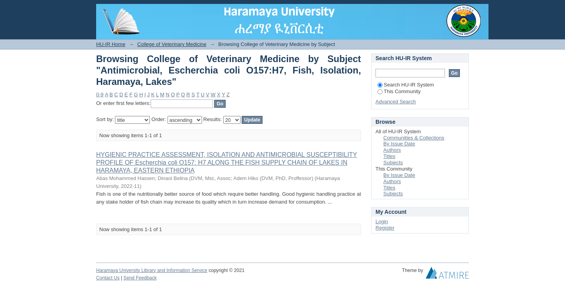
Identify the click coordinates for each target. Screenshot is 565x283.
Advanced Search (395, 102)
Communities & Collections (413, 138)
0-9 (100, 94)
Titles (389, 156)
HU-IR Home (110, 44)
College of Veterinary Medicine (171, 44)
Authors (392, 150)
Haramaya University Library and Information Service (151, 270)
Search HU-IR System (405, 85)
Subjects (393, 162)
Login (462, 10)
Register (384, 228)
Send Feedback (140, 278)
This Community (399, 91)
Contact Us (108, 278)
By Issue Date (399, 144)
